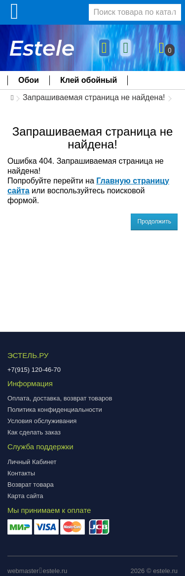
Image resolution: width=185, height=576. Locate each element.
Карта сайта (25, 496)
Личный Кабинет (31, 462)
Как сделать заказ (34, 432)
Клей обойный (88, 80)
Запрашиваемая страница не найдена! (94, 97)
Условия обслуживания (41, 421)
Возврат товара (30, 484)
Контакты (21, 473)
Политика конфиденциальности (54, 409)
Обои (28, 80)
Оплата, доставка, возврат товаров (59, 398)
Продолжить (154, 221)
